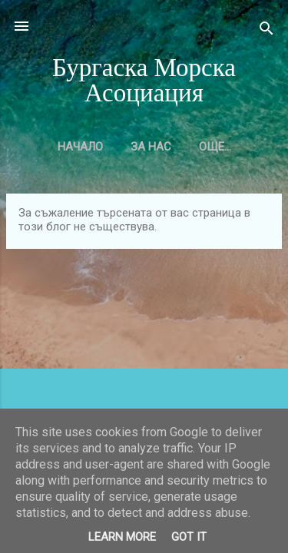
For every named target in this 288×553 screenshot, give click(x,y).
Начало (80, 147)
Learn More (122, 537)
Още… (215, 147)
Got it (189, 537)
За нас (151, 147)
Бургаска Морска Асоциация (144, 81)
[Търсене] (266, 31)
